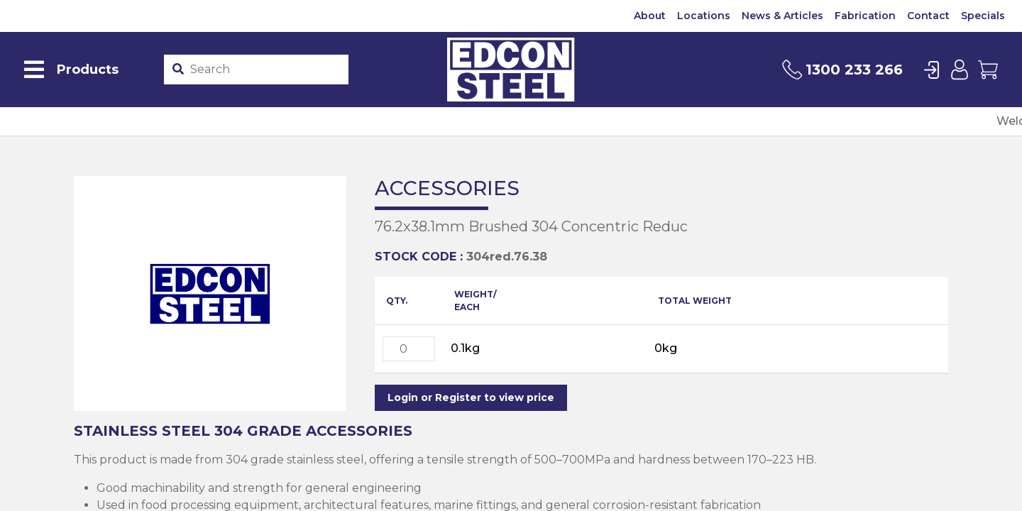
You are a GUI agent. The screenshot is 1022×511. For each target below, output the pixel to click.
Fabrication (865, 15)
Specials (983, 15)
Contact (928, 15)
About (650, 15)
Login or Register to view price (471, 397)
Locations (703, 15)
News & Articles (782, 15)
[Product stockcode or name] (266, 69)
